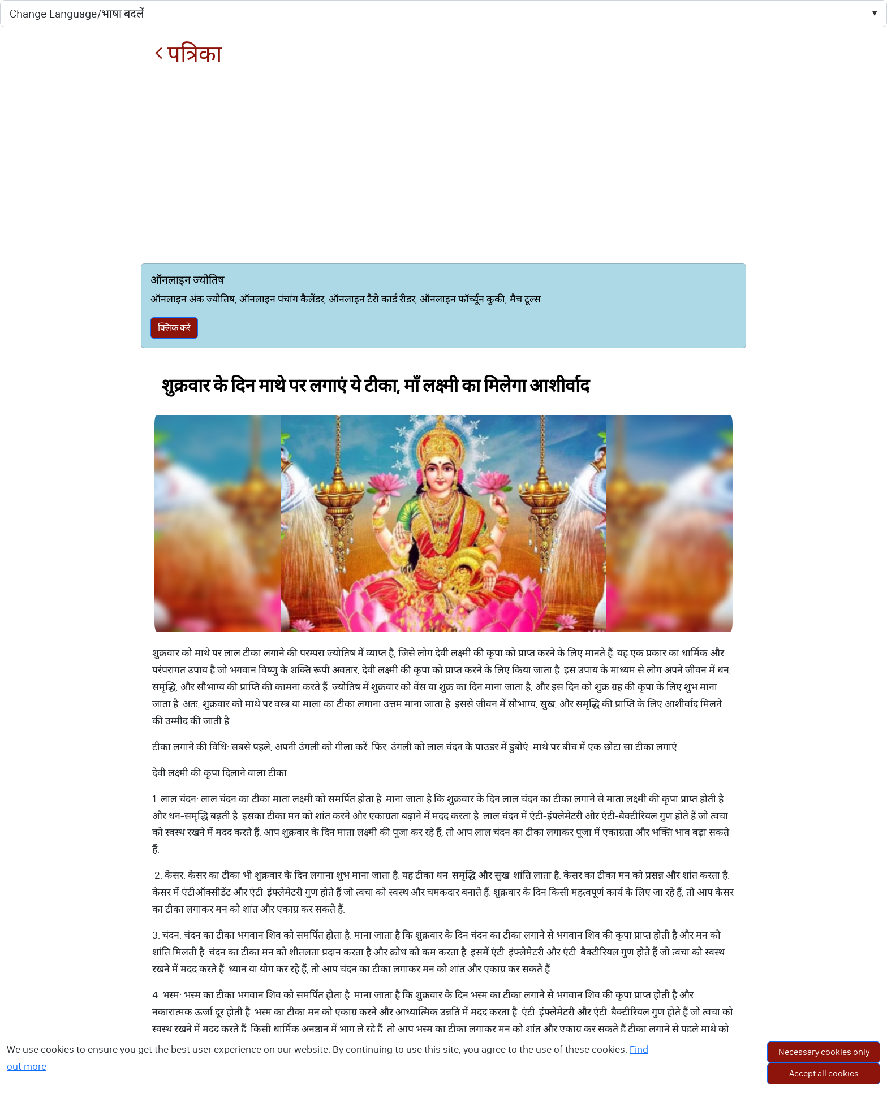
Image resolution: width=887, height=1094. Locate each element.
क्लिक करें (174, 327)
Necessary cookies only (823, 1052)
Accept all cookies (824, 1073)
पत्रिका (188, 54)
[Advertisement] (443, 165)
